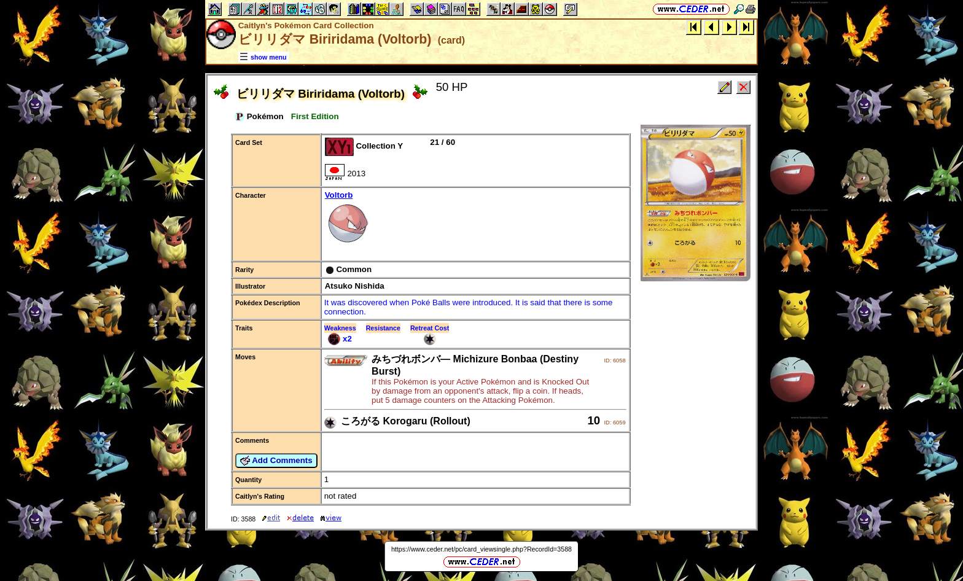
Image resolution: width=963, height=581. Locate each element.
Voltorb (475, 219)
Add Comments (276, 461)
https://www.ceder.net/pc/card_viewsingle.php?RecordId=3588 (481, 549)
